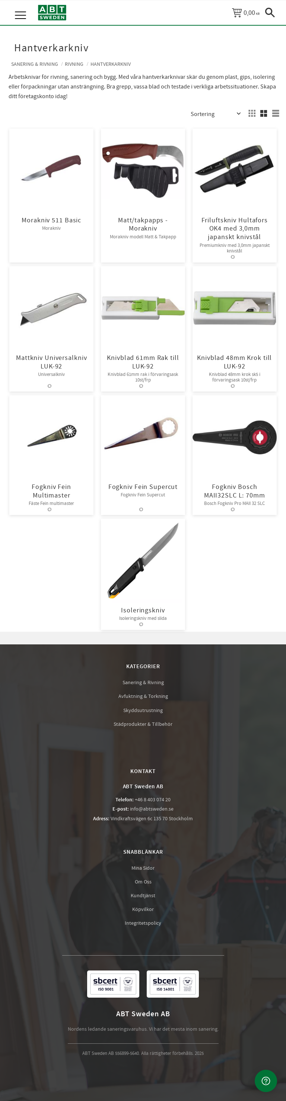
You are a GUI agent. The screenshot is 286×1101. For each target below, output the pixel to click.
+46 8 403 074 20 (153, 800)
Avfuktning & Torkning (143, 696)
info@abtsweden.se (152, 809)
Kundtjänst (143, 896)
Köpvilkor (143, 910)
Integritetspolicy (143, 923)
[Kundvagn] (246, 12)
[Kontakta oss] (266, 1081)
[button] (21, 7)
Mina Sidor (143, 868)
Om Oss (143, 882)
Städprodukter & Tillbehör (143, 724)
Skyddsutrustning (143, 711)
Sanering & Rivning (143, 683)
